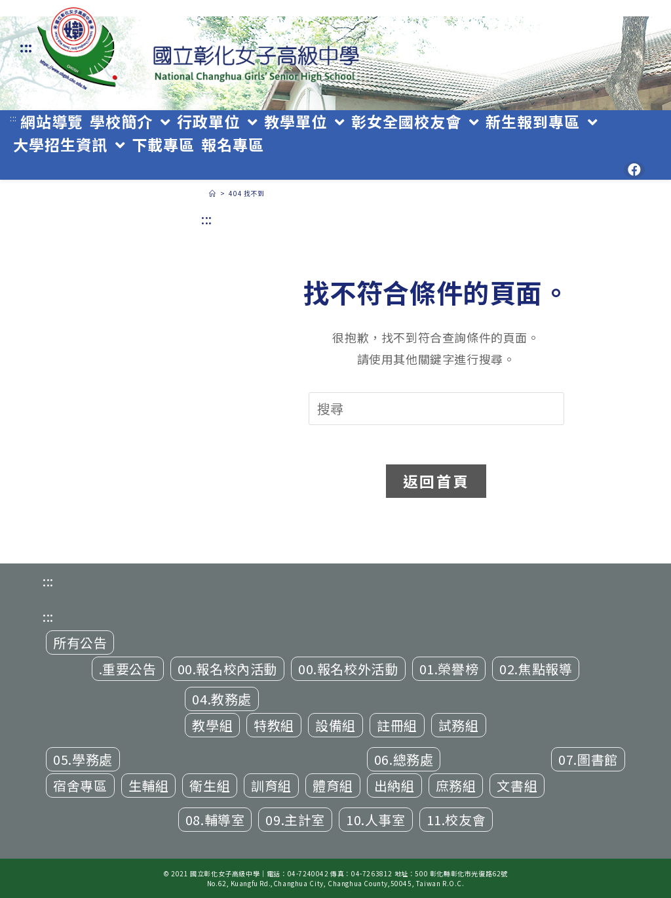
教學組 (212, 725)
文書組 (517, 785)
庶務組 (456, 785)
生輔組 (148, 785)
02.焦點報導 (535, 668)
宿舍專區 (80, 785)
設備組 (335, 725)
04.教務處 (222, 698)
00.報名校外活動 (348, 668)
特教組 (274, 725)
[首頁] (212, 193)
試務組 (458, 725)
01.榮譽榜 (449, 668)
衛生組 (209, 785)
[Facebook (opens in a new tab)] (634, 169)
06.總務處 (404, 759)
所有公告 (80, 642)
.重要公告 (128, 668)
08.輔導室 (215, 819)
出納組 (394, 785)
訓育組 (271, 785)
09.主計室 (295, 819)
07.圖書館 (588, 759)
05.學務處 (83, 759)
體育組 (333, 785)
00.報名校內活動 (227, 668)
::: (26, 46)
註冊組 (397, 725)
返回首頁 (436, 480)
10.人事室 (376, 819)
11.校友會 (456, 819)
